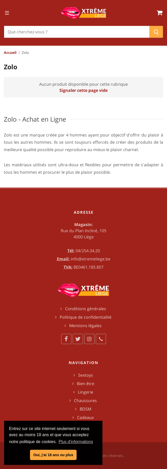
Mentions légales (85, 325)
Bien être (85, 383)
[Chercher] (76, 32)
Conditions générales (85, 308)
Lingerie (85, 392)
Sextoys (85, 375)
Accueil (10, 52)
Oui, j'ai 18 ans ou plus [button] (53, 455)
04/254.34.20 (88, 250)
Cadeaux (85, 417)
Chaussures (85, 400)
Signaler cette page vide (83, 90)
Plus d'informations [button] (76, 441)
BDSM (85, 409)
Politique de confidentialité (85, 317)
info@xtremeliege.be (90, 259)
